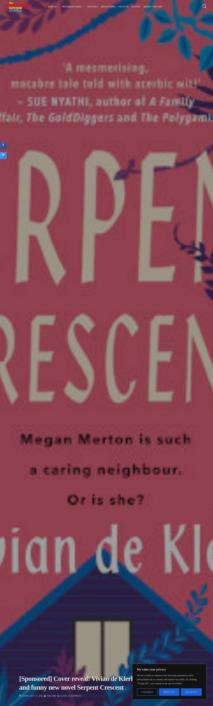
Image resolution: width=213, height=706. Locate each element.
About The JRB (152, 6)
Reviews (92, 6)
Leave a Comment (70, 696)
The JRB (51, 696)
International (72, 6)
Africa (52, 6)
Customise (147, 692)
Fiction (123, 6)
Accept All (191, 692)
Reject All (169, 692)
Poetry (136, 6)
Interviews (108, 6)
